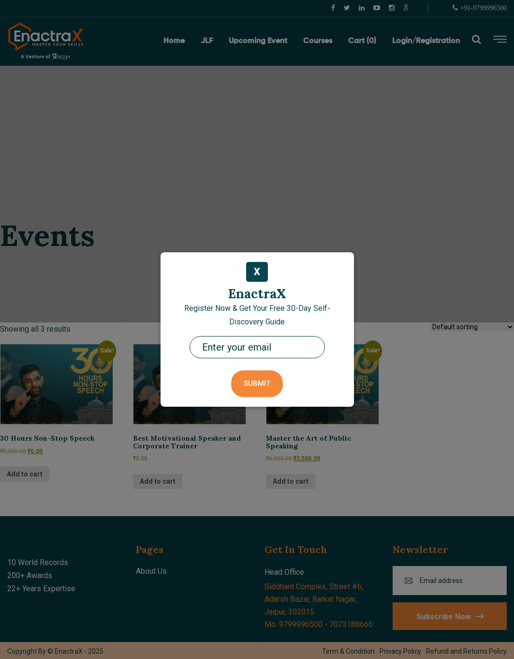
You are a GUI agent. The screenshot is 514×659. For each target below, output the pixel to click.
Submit (257, 383)
